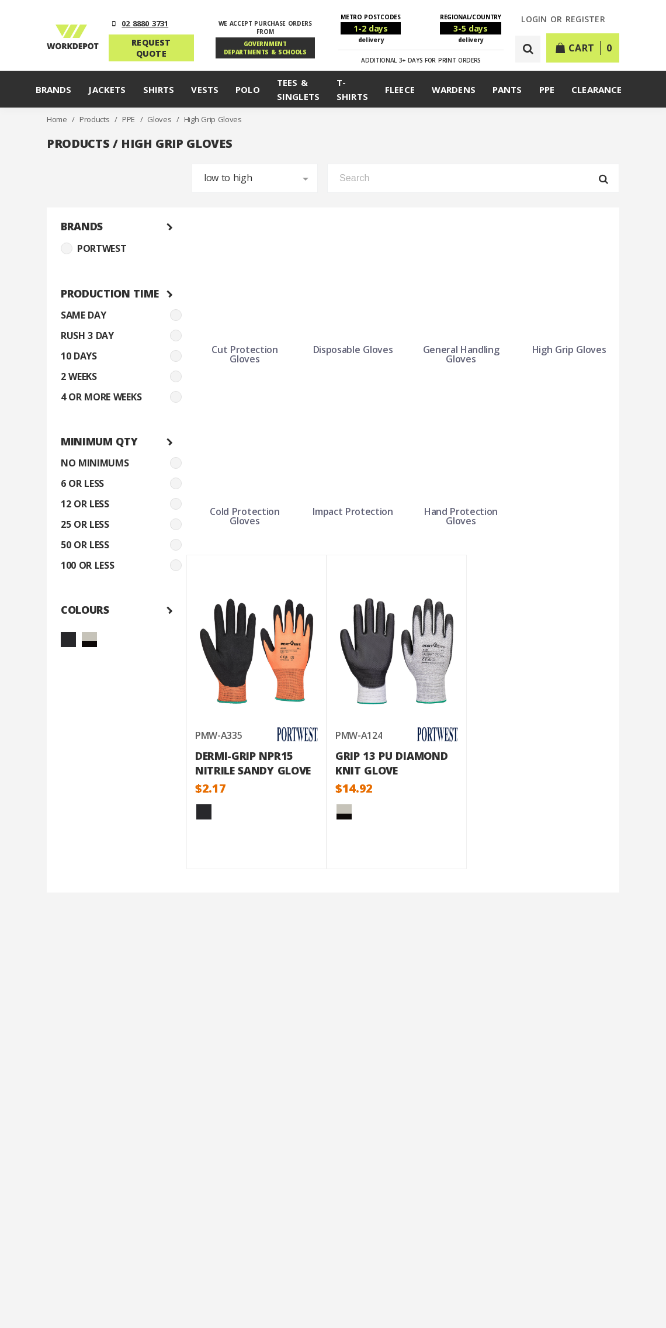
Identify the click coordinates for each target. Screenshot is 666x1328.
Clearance (596, 89)
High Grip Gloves (213, 119)
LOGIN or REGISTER (563, 20)
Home (58, 119)
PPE (546, 89)
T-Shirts (352, 89)
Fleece (400, 89)
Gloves (160, 119)
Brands (54, 89)
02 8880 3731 (145, 23)
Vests (204, 89)
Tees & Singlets (298, 89)
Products (95, 119)
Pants (507, 89)
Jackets (107, 89)
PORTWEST (93, 248)
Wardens (454, 89)
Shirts (159, 89)
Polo (247, 89)
